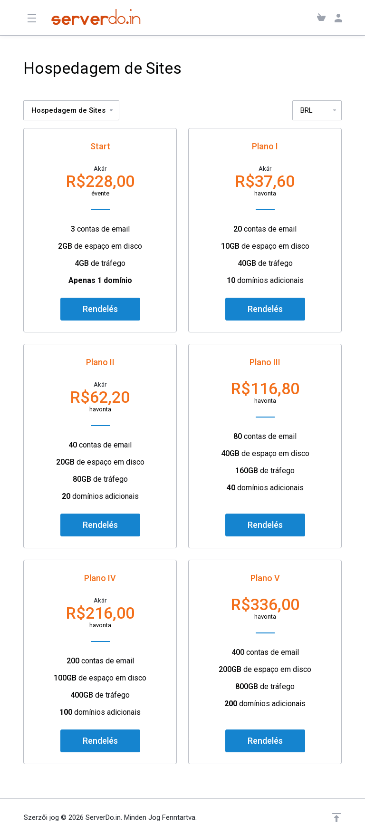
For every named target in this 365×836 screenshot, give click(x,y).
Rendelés (100, 309)
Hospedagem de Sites (72, 110)
